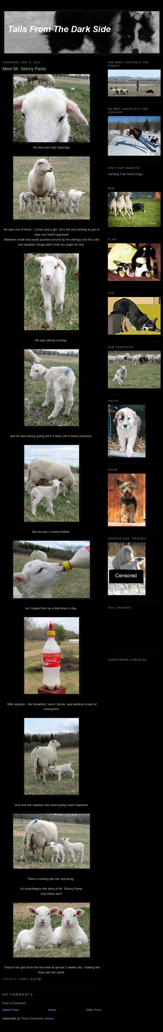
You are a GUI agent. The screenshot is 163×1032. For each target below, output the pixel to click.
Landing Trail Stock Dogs (125, 174)
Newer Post (10, 1010)
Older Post (93, 1010)
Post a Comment (14, 1003)
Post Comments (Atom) (38, 1018)
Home (52, 1010)
